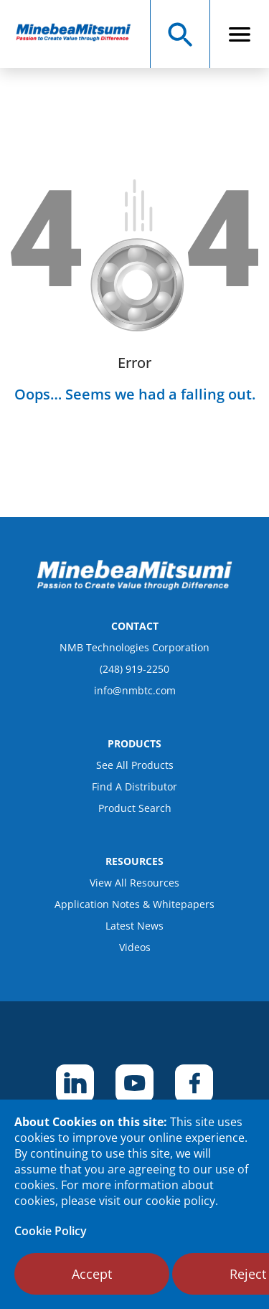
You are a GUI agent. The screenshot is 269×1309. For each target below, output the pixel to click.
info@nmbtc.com (135, 690)
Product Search (134, 808)
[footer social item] (75, 1083)
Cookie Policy (50, 1231)
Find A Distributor (134, 786)
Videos (135, 947)
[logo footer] (134, 586)
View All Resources (134, 882)
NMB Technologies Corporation (134, 647)
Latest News (134, 925)
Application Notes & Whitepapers (134, 904)
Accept (92, 1273)
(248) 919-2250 (134, 669)
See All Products (135, 765)
